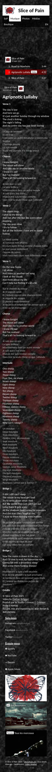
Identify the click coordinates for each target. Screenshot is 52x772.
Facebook (16, 630)
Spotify (10, 648)
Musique (15, 18)
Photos (26, 18)
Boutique (9, 24)
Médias (36, 18)
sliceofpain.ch (30, 761)
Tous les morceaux (20, 733)
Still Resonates (16, 705)
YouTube (11, 655)
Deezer (10, 662)
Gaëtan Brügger (20, 599)
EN (46, 24)
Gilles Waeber (31, 764)
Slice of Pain (14, 677)
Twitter (13, 636)
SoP (6, 18)
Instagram (17, 623)
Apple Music (13, 669)
